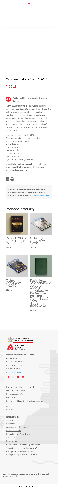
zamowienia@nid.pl (40, 195)
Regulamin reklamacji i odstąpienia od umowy (25, 401)
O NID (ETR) (11, 397)
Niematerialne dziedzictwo (17, 427)
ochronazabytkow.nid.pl (16, 170)
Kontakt (9, 409)
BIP (7, 406)
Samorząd (10, 437)
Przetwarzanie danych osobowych (20, 387)
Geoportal (10, 423)
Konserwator (11, 441)
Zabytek (9, 420)
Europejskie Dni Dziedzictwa (18, 434)
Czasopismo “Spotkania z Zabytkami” (21, 455)
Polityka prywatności (14, 394)
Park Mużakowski (13, 430)
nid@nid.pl (16, 372)
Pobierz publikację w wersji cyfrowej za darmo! (30, 99)
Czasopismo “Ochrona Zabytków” (20, 451)
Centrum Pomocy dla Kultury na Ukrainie (23, 444)
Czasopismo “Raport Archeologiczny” (21, 448)
